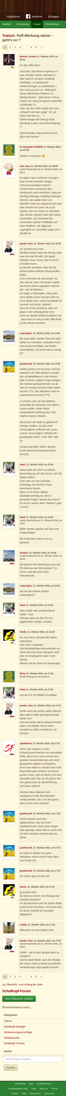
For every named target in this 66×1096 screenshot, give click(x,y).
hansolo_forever (28, 56)
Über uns (44, 1089)
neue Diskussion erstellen (19, 998)
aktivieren (34, 17)
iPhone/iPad (20, 1084)
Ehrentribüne (52, 24)
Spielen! (6, 24)
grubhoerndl (26, 364)
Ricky (22, 673)
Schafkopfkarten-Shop (18, 1089)
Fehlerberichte (12, 1037)
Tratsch (8, 36)
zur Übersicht (9, 984)
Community (22, 24)
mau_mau (25, 166)
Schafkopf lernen (44, 1084)
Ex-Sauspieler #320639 (31, 147)
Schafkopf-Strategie (15, 1026)
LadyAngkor (26, 333)
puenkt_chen (26, 243)
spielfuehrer (26, 743)
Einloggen (53, 16)
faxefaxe (24, 553)
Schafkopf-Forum (16, 991)
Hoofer (23, 632)
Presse (55, 1089)
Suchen (11, 1067)
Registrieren (13, 16)
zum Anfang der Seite (31, 984)
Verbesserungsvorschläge (18, 1032)
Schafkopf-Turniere (14, 1043)
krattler (23, 925)
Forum (36, 24)
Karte (34, 1089)
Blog (31, 1084)
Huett (22, 464)
